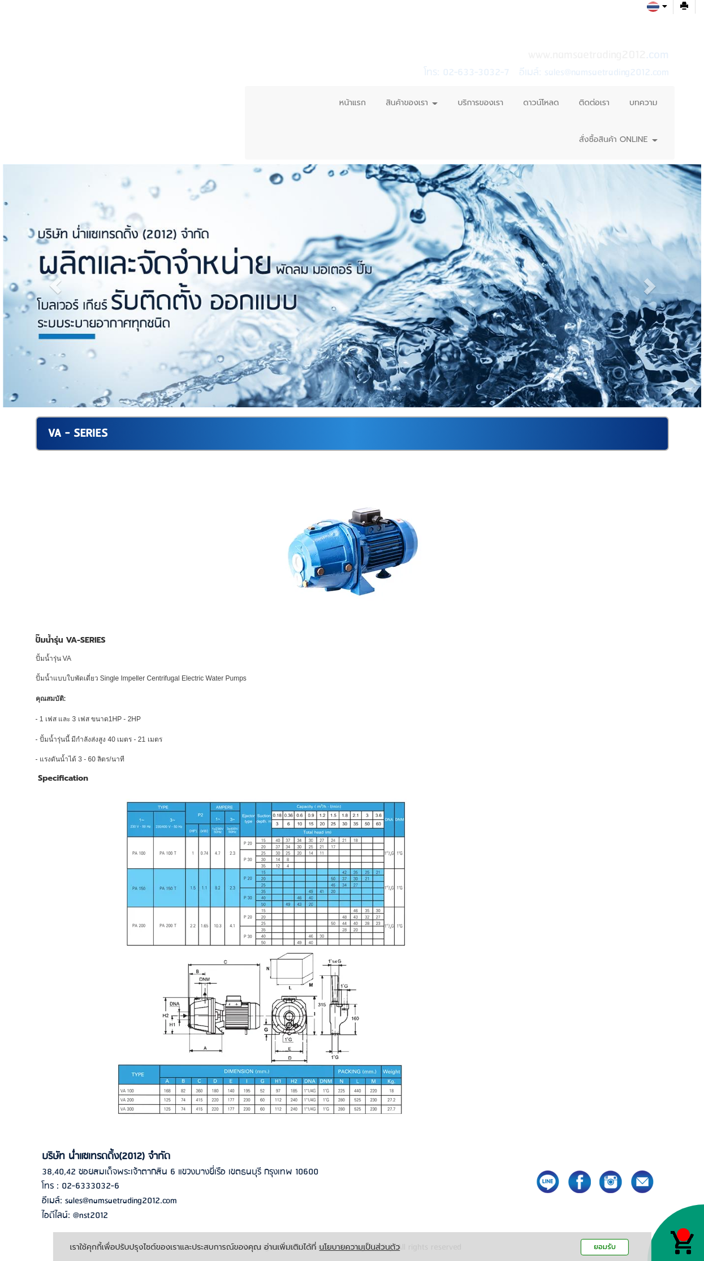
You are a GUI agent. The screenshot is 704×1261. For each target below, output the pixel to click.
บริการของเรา (480, 103)
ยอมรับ (605, 1246)
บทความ (643, 103)
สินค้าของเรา (412, 103)
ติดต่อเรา (594, 103)
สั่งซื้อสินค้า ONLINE (618, 139)
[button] (55, 285)
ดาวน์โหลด (541, 103)
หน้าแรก (352, 103)
